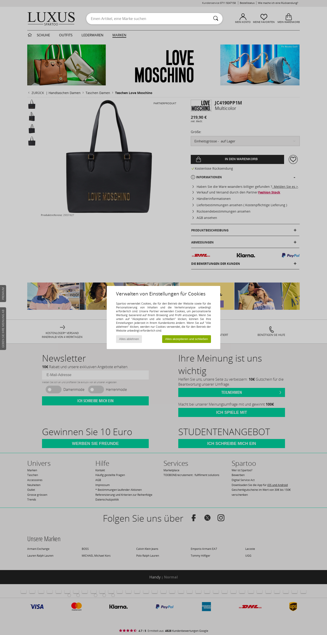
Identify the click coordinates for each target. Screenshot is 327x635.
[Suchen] (215, 18)
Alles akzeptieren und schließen (186, 339)
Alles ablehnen (129, 339)
